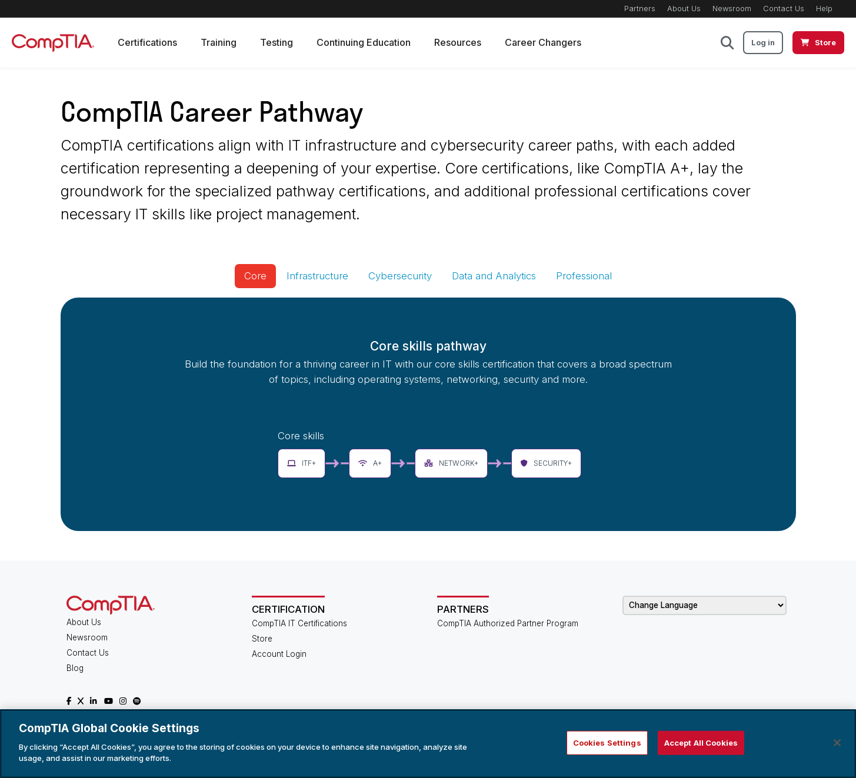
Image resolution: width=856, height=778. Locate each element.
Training (219, 42)
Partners (639, 8)
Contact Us (783, 8)
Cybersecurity (400, 276)
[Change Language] (704, 606)
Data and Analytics (494, 276)
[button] (301, 463)
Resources (457, 42)
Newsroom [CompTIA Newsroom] (87, 637)
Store (262, 638)
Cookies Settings (607, 742)
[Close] (837, 743)
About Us (684, 8)
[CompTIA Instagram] (122, 701)
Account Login (279, 654)
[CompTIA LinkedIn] (93, 701)
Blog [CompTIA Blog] (75, 668)
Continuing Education (364, 42)
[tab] (255, 276)
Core (255, 276)
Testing (276, 42)
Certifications (147, 42)
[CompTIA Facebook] (68, 701)
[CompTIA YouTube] (108, 701)
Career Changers (543, 42)
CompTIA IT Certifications (299, 623)
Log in (763, 42)
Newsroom (731, 8)
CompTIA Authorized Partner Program (507, 623)
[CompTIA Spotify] (137, 701)
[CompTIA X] (81, 701)
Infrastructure (317, 276)
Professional (584, 276)
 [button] (727, 42)
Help (824, 8)
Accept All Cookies (701, 742)
